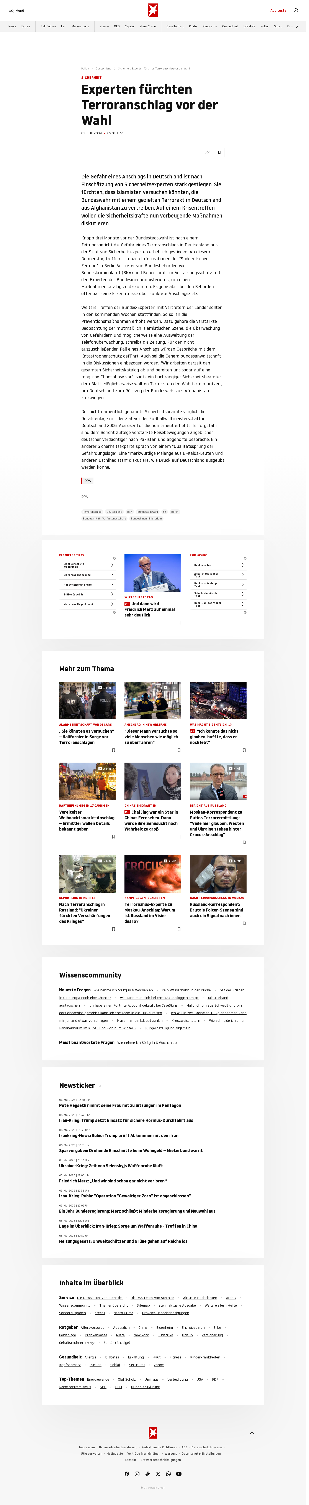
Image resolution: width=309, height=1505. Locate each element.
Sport (278, 26)
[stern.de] (153, 10)
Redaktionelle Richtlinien (159, 1447)
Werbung (171, 1454)
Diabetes (112, 1357)
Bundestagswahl (147, 511)
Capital (129, 26)
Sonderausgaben (72, 1313)
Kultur (264, 26)
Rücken (95, 1365)
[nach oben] (251, 1432)
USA (200, 1379)
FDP (215, 1379)
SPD (103, 1387)
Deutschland (103, 68)
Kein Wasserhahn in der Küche (186, 990)
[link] (296, 10)
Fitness (175, 1357)
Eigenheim (164, 1327)
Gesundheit (230, 26)
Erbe (217, 1327)
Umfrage (152, 1379)
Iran (63, 26)
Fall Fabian (48, 26)
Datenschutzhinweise (206, 1447)
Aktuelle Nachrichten (200, 1298)
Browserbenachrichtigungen (161, 1460)
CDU (118, 1387)
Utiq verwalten (91, 1454)
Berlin (174, 511)
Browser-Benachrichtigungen (165, 1313)
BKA (129, 511)
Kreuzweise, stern (186, 1020)
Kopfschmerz (70, 1365)
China (143, 1327)
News (12, 26)
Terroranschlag (92, 511)
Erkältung (136, 1357)
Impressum (87, 1447)
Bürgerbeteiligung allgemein (167, 1028)
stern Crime (148, 26)
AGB (184, 1447)
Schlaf (115, 1365)
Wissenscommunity (74, 1305)
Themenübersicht (113, 1305)
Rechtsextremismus (75, 1387)
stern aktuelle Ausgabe (177, 1305)
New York (141, 1335)
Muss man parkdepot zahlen (140, 1020)
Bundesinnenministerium (146, 518)
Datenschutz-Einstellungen (201, 1454)
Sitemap (143, 1305)
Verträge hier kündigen (143, 1454)
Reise (290, 26)
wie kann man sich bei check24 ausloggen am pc (159, 998)
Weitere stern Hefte (221, 1305)
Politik (193, 26)
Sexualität (137, 1365)
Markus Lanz (80, 26)
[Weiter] (297, 26)
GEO (117, 26)
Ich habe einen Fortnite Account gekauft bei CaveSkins (133, 1005)
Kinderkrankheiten (205, 1357)
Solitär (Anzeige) (117, 1342)
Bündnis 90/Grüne (145, 1387)
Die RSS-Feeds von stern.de (152, 1298)
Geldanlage (67, 1335)
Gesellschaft (175, 26)
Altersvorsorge (92, 1327)
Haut (157, 1357)
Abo (279, 10)
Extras (25, 26)
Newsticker (77, 1085)
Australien (121, 1327)
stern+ (104, 26)
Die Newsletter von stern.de (100, 1298)
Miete (120, 1335)
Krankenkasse (96, 1335)
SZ (164, 511)
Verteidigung (177, 1379)
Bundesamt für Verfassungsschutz (104, 518)
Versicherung (212, 1335)
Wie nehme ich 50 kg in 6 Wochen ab (123, 990)
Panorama (210, 26)
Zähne (159, 1365)
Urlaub (187, 1335)
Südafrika (165, 1335)
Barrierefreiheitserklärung (118, 1447)
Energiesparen (193, 1327)
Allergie (90, 1357)
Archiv (231, 1298)
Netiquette (115, 1454)
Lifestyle (249, 26)
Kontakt (130, 1460)
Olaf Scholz (127, 1379)
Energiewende (98, 1379)
